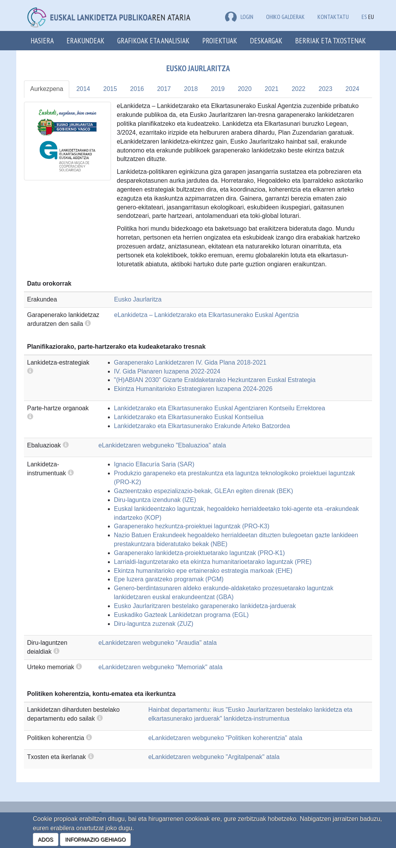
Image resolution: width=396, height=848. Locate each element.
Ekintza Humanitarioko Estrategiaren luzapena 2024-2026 (193, 388)
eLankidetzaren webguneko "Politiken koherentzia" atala (225, 738)
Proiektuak (219, 40)
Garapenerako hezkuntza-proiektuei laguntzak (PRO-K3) (192, 526)
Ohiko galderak (285, 17)
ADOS (45, 839)
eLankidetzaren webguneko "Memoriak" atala (161, 667)
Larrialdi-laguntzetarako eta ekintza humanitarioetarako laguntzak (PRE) (213, 561)
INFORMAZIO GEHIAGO (95, 839)
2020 (245, 89)
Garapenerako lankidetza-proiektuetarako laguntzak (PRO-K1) (199, 553)
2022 (299, 89)
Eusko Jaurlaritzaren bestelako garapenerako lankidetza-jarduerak (205, 606)
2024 (352, 89)
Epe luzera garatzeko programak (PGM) (169, 579)
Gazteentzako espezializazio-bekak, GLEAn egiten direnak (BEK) (203, 491)
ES (364, 17)
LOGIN (239, 17)
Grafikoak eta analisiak (153, 40)
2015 (110, 89)
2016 (137, 89)
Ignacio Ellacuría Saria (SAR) (154, 464)
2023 (326, 89)
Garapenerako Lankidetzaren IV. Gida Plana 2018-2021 (190, 362)
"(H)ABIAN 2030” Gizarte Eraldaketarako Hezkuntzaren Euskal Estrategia (215, 380)
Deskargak (266, 40)
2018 (191, 89)
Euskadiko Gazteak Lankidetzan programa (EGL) (181, 615)
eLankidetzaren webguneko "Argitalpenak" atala (214, 757)
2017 (164, 89)
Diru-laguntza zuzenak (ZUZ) (153, 623)
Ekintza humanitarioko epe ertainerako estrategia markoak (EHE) (203, 570)
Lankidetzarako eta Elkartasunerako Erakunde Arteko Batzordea (202, 426)
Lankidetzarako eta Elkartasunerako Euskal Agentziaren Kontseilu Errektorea (219, 408)
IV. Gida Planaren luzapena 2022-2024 (167, 371)
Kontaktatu (333, 17)
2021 (272, 89)
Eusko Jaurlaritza (138, 299)
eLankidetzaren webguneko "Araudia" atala (158, 642)
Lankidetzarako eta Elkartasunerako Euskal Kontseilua (189, 417)
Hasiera (42, 40)
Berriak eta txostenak (330, 40)
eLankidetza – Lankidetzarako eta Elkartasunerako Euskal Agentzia (206, 315)
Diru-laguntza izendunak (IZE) (155, 500)
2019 (218, 89)
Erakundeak (85, 40)
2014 (83, 89)
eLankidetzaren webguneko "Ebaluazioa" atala (162, 445)
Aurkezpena (46, 89)
